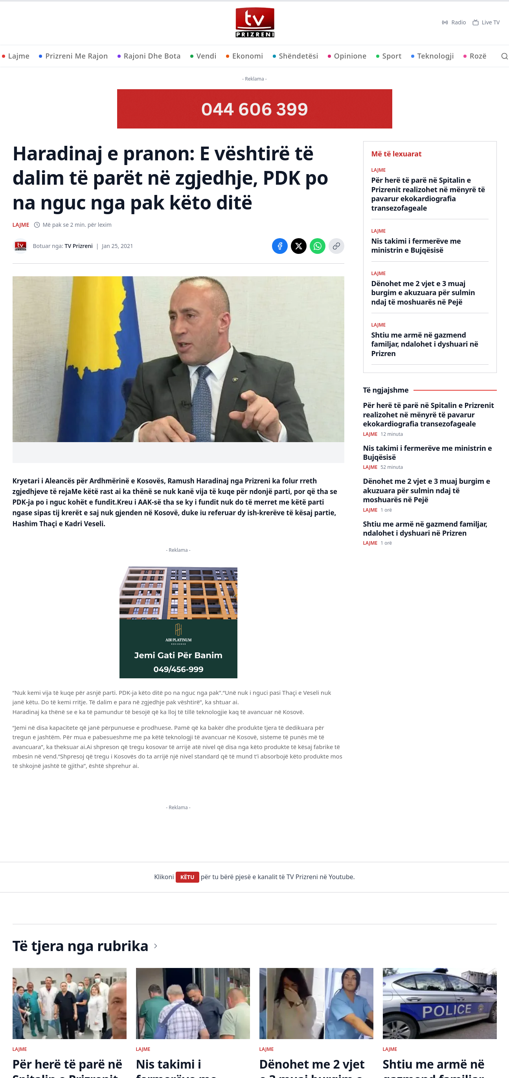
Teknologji (432, 56)
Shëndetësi (295, 56)
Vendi (203, 56)
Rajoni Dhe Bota (149, 56)
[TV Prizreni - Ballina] (254, 22)
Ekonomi (244, 56)
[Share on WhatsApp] (317, 246)
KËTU (187, 877)
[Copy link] (336, 246)
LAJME (21, 224)
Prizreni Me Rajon (73, 56)
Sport (389, 56)
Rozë (475, 56)
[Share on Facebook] (280, 246)
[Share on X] (299, 246)
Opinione (347, 56)
